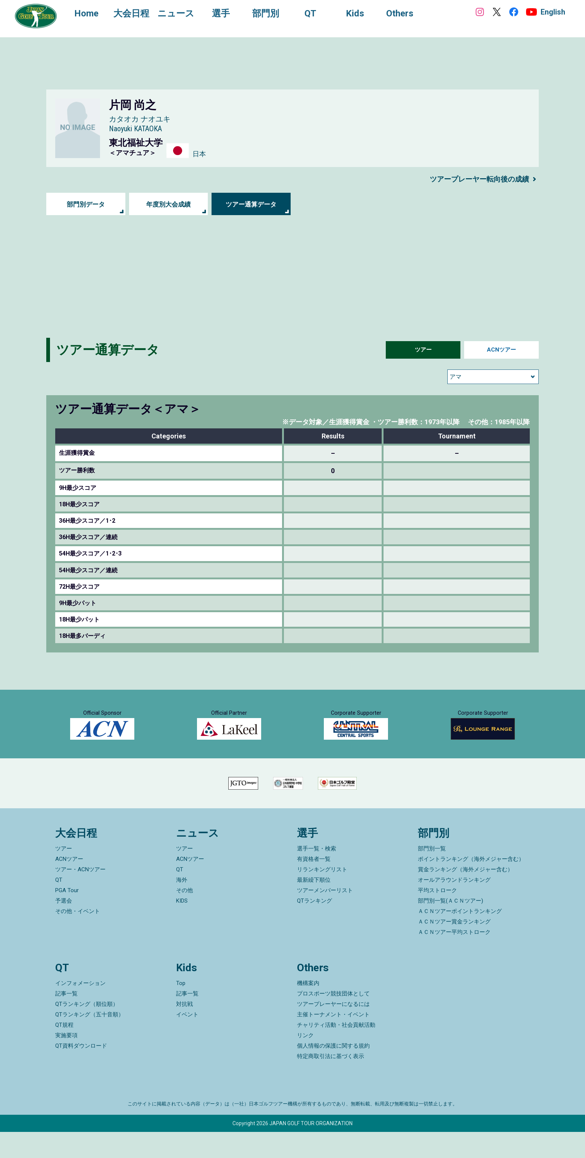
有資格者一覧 (314, 885)
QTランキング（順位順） (86, 1030)
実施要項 (66, 1061)
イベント (187, 1040)
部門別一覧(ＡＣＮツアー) (450, 927)
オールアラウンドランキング (454, 906)
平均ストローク (437, 916)
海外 (181, 906)
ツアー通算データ (251, 204)
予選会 (63, 927)
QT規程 (64, 1051)
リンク (305, 1061)
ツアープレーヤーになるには (333, 1030)
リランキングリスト (322, 896)
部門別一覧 (432, 875)
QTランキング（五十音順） (89, 1040)
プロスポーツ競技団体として (333, 1019)
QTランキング (314, 927)
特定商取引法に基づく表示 (330, 1082)
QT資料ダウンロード (81, 1072)
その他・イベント (77, 937)
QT (58, 906)
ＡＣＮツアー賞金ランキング (454, 948)
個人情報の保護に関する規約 (333, 1072)
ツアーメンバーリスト (325, 916)
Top (180, 1009)
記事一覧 (66, 1019)
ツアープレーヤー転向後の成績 (477, 178)
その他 (184, 916)
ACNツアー (502, 349)
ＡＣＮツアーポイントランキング (460, 937)
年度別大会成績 (168, 204)
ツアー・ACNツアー (80, 896)
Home (90, 14)
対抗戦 (184, 1030)
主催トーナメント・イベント (333, 1040)
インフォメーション (80, 1009)
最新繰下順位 (314, 906)
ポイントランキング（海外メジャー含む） (471, 885)
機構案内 (308, 1009)
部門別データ (86, 204)
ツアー (423, 349)
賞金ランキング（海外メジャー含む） (465, 896)
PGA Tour (67, 916)
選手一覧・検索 (316, 875)
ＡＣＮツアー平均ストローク (454, 958)
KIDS (182, 927)
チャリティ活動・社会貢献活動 (336, 1051)
